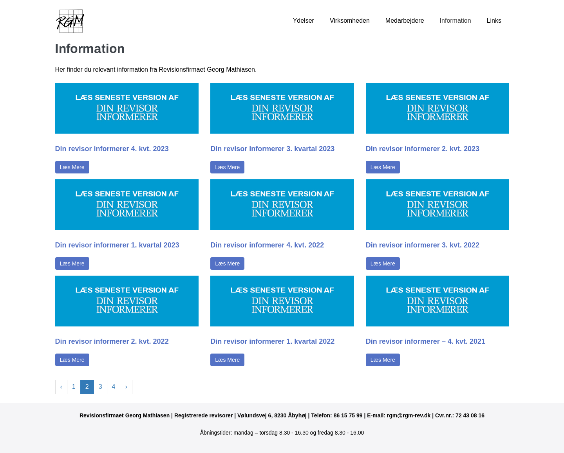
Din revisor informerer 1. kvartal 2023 (117, 245)
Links (494, 20)
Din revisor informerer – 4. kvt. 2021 (425, 341)
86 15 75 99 (348, 415)
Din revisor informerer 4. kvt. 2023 (112, 149)
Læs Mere (72, 167)
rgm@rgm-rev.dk (408, 415)
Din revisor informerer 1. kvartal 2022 (272, 341)
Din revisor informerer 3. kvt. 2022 (422, 245)
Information (455, 20)
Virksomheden (350, 20)
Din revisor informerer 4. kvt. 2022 (267, 245)
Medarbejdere (404, 20)
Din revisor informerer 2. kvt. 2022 (112, 341)
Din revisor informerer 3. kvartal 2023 (272, 149)
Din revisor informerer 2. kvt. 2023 (422, 149)
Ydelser (303, 20)
